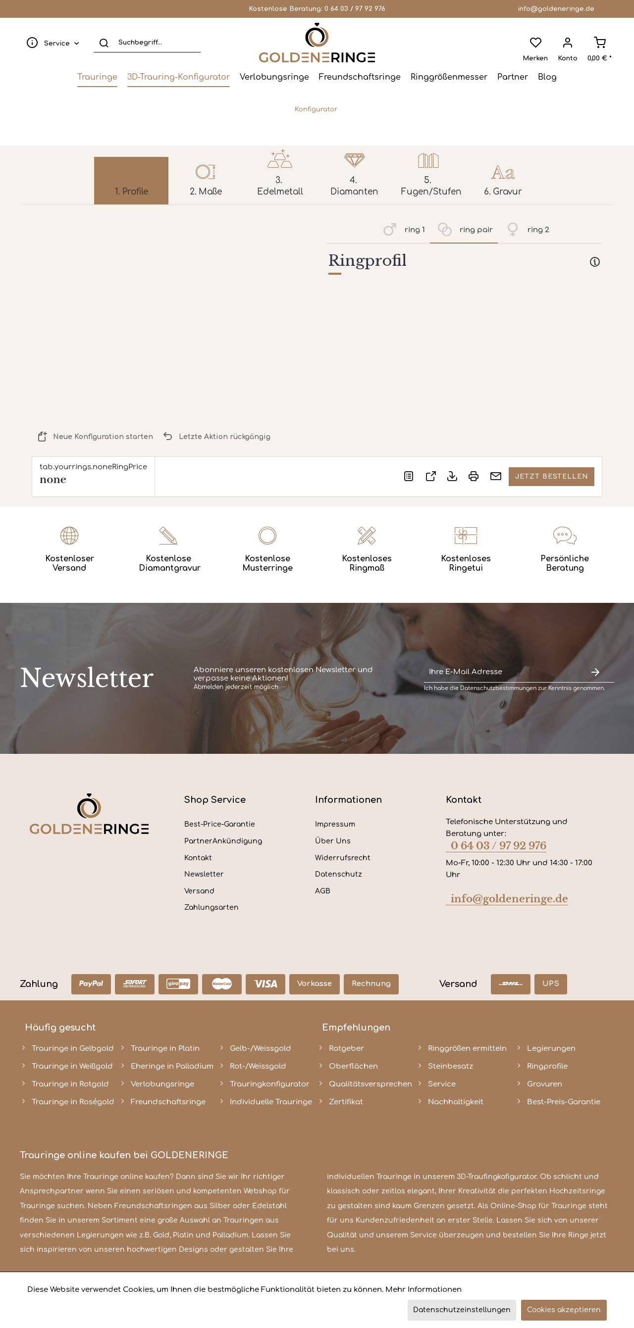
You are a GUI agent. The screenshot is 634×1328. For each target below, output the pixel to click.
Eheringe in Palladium (172, 1066)
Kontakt (198, 858)
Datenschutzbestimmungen (498, 688)
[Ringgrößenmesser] (449, 77)
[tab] (464, 263)
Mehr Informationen (423, 1289)
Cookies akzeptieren (564, 1310)
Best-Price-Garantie (219, 824)
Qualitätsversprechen (370, 1084)
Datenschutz (338, 874)
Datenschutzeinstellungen (462, 1310)
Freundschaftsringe (168, 1102)
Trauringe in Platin (165, 1048)
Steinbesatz (450, 1066)
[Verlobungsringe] (274, 77)
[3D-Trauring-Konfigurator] (178, 77)
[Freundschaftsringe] (360, 77)
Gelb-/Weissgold (260, 1048)
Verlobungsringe (162, 1084)
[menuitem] (50, 42)
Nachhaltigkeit (455, 1102)
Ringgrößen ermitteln (467, 1048)
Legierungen (551, 1048)
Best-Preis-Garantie (563, 1102)
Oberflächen (353, 1066)
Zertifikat (346, 1102)
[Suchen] (104, 42)
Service (442, 1084)
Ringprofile (547, 1066)
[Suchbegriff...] (147, 42)
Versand (199, 891)
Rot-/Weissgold (258, 1066)
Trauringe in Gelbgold (73, 1048)
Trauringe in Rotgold (70, 1084)
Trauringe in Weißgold (72, 1066)
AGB (322, 891)
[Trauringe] (97, 77)
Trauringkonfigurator (270, 1084)
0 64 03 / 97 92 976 (354, 8)
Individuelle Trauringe (271, 1102)
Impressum (335, 824)
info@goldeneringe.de (556, 8)
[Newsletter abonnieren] (595, 672)
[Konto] (567, 42)
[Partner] (512, 77)
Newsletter (204, 874)
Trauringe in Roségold (73, 1102)
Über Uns (333, 841)
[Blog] (547, 77)
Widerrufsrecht (342, 858)
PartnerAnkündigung (223, 841)
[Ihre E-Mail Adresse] (500, 672)
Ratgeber (346, 1048)
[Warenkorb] (599, 42)
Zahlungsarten (211, 907)
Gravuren (544, 1084)
